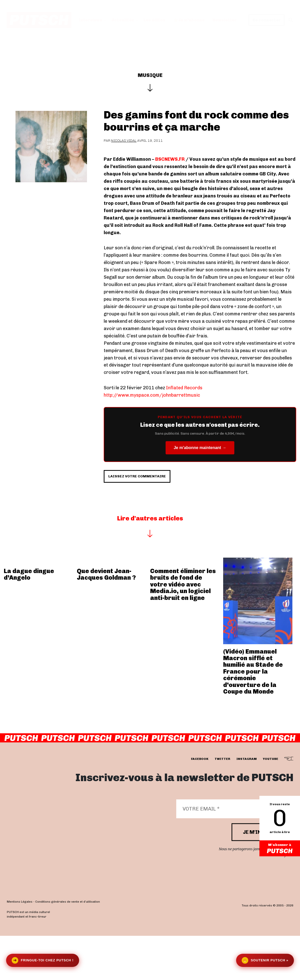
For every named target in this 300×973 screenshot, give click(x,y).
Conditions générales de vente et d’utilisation (67, 939)
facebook (199, 796)
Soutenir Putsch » (265, 960)
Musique (150, 75)
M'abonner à (280, 849)
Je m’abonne (189, 19)
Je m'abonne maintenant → (200, 447)
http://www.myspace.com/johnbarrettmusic (152, 395)
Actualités (123, 19)
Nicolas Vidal (123, 140)
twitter (222, 796)
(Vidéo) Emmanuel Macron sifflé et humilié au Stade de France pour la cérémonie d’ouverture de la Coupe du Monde (253, 708)
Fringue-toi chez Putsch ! (43, 960)
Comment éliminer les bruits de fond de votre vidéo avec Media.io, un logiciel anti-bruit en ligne (183, 621)
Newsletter (225, 19)
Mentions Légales (19, 939)
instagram (246, 796)
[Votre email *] (232, 846)
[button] (290, 20)
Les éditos (154, 19)
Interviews (90, 19)
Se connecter (266, 19)
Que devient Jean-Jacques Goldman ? (106, 611)
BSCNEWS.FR (170, 159)
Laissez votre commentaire (154, 509)
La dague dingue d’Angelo (29, 611)
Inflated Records (184, 388)
